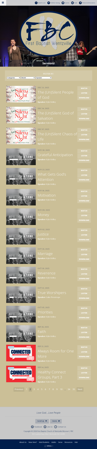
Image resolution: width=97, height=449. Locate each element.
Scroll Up (42, 421)
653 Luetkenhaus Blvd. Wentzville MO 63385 (48, 434)
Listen (84, 93)
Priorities (45, 312)
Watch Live (40, 3)
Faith (42, 331)
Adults (53, 442)
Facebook (36, 426)
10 (61, 389)
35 (74, 389)
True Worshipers (52, 292)
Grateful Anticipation (55, 154)
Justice (43, 234)
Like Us (48, 426)
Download (84, 98)
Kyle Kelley (51, 102)
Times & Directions (87, 3)
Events (65, 3)
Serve (60, 442)
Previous (19, 389)
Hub (74, 3)
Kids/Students (44, 442)
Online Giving (53, 3)
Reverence (47, 272)
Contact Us (60, 426)
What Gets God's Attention (52, 177)
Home (56, 421)
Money (43, 214)
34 (69, 389)
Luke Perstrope (53, 297)
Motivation (47, 195)
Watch (84, 88)
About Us (22, 442)
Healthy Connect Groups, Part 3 (52, 374)
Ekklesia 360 (48, 446)
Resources (68, 442)
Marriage (45, 253)
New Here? (33, 442)
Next (80, 389)
